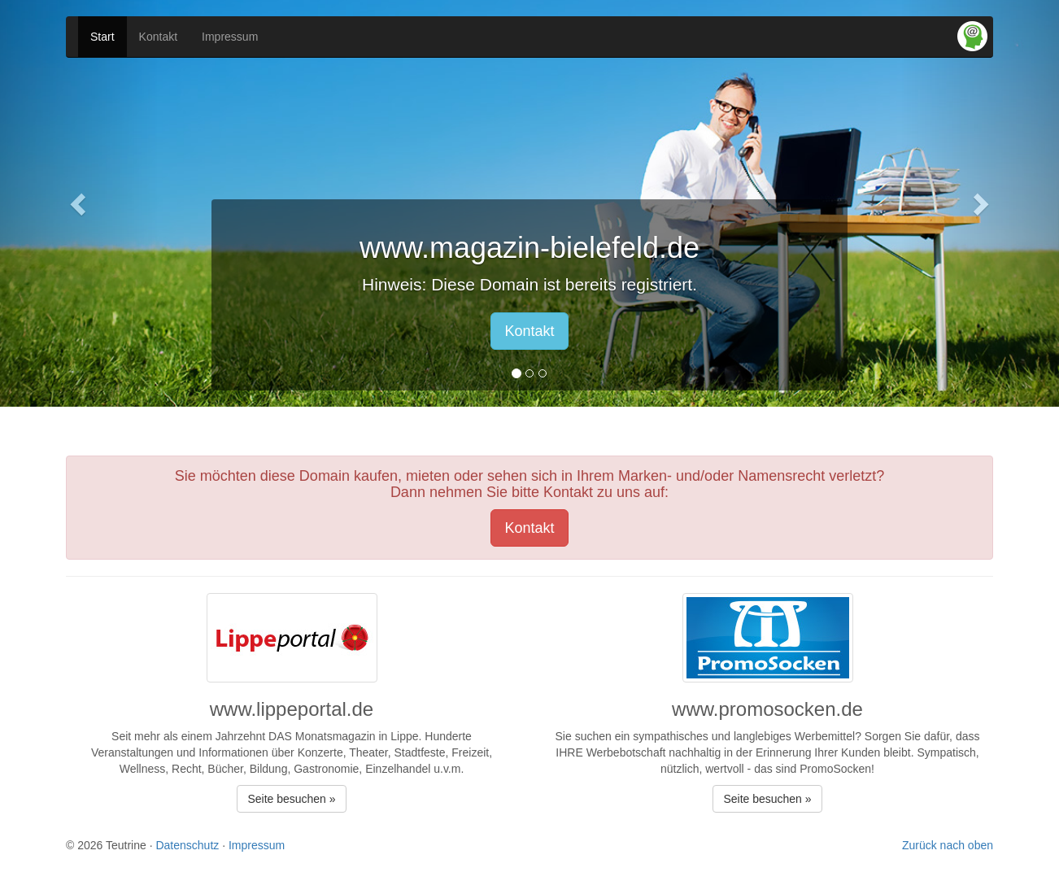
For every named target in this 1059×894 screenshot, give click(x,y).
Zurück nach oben (947, 845)
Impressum (230, 36)
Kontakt (158, 36)
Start (102, 36)
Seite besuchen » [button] (291, 798)
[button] (79, 203)
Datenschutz (187, 845)
